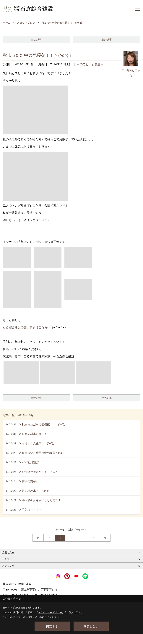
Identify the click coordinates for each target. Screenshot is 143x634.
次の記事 (106, 39)
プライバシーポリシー (50, 612)
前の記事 (36, 39)
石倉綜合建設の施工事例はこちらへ (26, 327)
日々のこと (81, 64)
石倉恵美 (97, 64)
